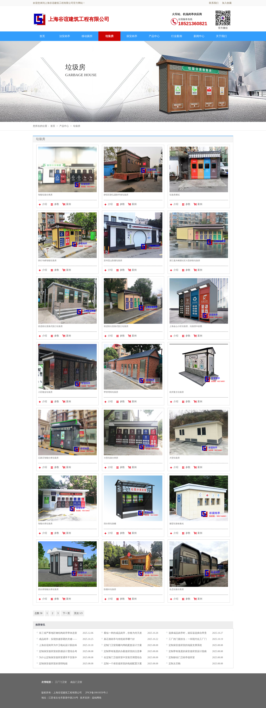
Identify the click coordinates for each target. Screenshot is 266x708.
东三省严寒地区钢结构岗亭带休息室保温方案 (58, 633)
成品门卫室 (76, 682)
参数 (55, 204)
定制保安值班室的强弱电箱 (53, 663)
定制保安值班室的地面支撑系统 (185, 645)
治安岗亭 (64, 36)
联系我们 (213, 3)
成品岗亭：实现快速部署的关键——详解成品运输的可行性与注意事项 (58, 639)
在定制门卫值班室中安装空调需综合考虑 (123, 657)
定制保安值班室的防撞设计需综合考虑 (58, 651)
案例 (66, 204)
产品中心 (154, 36)
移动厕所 (87, 36)
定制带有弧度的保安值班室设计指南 (188, 651)
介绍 (43, 204)
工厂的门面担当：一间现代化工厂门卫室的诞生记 (188, 639)
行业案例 (176, 36)
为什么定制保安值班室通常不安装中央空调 (58, 657)
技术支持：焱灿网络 (90, 697)
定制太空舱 (174, 663)
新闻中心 (199, 36)
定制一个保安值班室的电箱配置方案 (123, 663)
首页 (42, 36)
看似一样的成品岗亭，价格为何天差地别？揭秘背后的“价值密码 (123, 633)
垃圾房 (109, 36)
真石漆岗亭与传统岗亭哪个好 (119, 639)
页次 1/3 (78, 613)
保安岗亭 (131, 36)
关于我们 (221, 36)
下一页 (66, 613)
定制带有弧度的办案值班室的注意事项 (123, 651)
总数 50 (38, 613)
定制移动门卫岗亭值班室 (182, 657)
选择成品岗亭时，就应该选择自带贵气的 (188, 633)
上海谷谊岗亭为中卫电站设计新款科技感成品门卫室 (58, 645)
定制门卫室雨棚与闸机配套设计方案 (123, 645)
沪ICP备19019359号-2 (96, 692)
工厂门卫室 (61, 682)
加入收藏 (227, 3)
